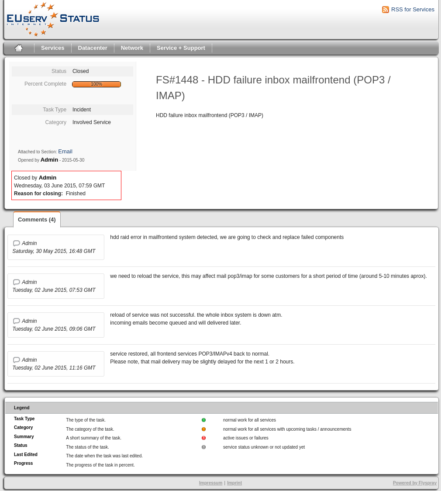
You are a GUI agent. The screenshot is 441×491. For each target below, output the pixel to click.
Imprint (234, 483)
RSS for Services (412, 9)
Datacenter (92, 48)
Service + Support (181, 48)
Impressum (210, 483)
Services (53, 48)
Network (132, 48)
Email (65, 151)
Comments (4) (37, 219)
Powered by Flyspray (415, 483)
